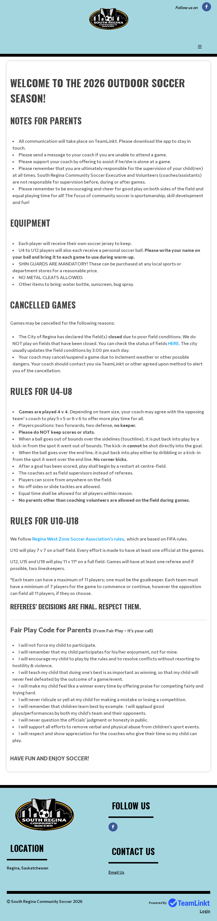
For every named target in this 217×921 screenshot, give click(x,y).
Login (205, 911)
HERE (173, 343)
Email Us (116, 872)
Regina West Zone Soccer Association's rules (78, 538)
